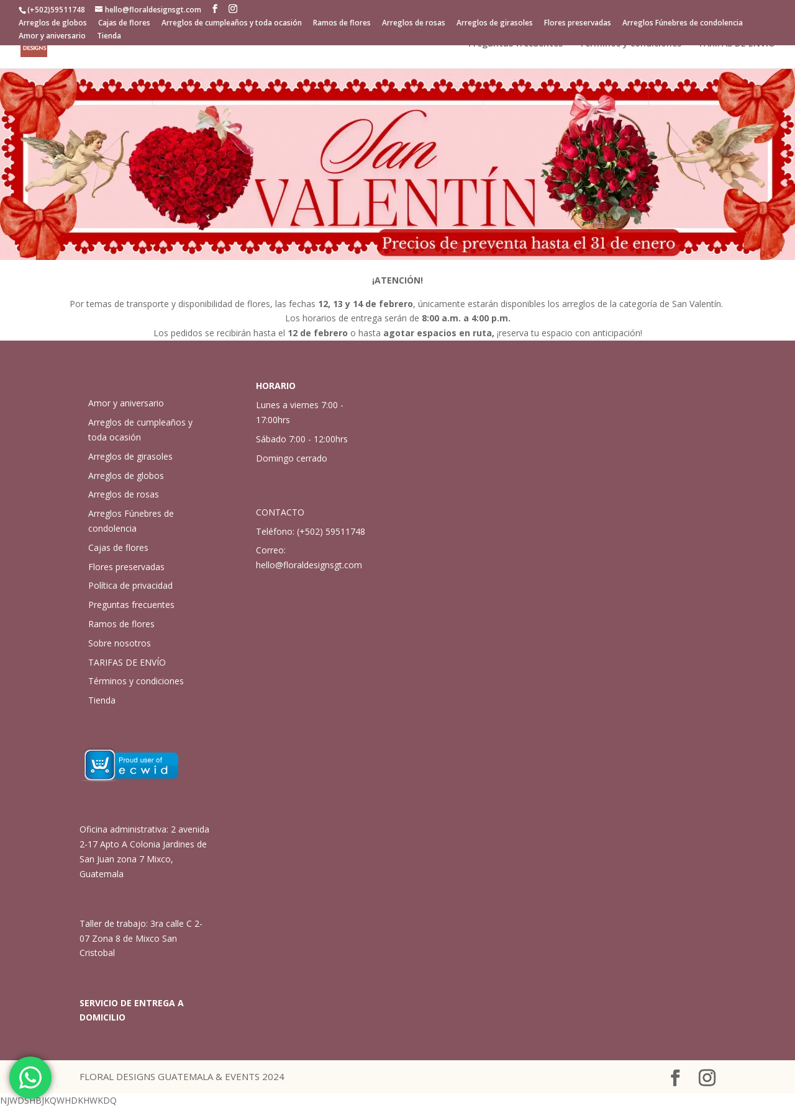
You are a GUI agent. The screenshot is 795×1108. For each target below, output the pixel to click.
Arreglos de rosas (413, 23)
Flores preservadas (577, 23)
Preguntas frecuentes (515, 44)
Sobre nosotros (119, 643)
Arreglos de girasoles (495, 23)
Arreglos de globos (53, 23)
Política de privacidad (130, 585)
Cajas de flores (124, 23)
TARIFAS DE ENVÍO (736, 44)
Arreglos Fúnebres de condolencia (682, 23)
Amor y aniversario (52, 36)
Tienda (109, 36)
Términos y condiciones (630, 44)
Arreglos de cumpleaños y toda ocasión (231, 23)
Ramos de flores (342, 23)
